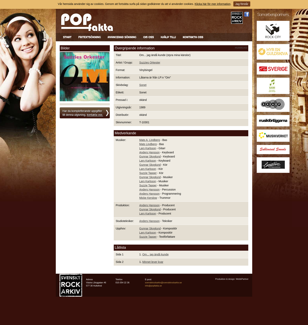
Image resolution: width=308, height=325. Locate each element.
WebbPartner (242, 279)
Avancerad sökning (122, 37)
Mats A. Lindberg (149, 140)
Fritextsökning (89, 37)
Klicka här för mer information (213, 4)
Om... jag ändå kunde (155, 254)
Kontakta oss (193, 37)
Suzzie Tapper (148, 173)
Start (67, 37)
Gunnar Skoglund (150, 156)
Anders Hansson (149, 152)
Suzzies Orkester (149, 62)
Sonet (143, 85)
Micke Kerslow (148, 197)
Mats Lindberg (148, 144)
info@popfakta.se (153, 285)
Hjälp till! (168, 37)
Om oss (148, 37)
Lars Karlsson (147, 148)
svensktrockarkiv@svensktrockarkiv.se (163, 282)
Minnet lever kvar (152, 261)
